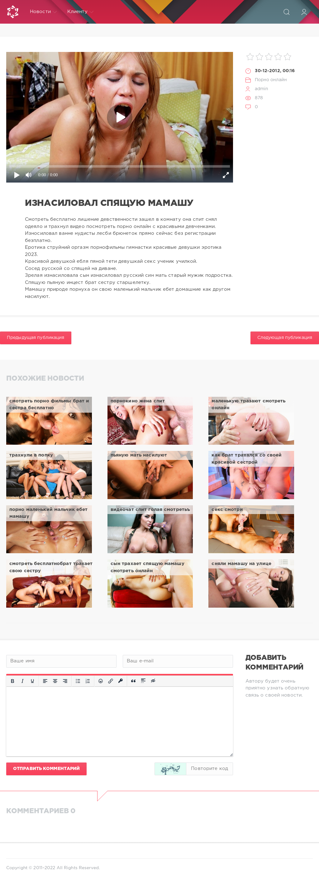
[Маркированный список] (78, 681)
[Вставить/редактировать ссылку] (110, 681)
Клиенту (80, 12)
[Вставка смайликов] (100, 681)
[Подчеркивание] (32, 681)
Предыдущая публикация (35, 338)
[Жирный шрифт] (12, 681)
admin (262, 89)
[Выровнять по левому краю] (45, 681)
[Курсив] (22, 681)
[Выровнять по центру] (55, 681)
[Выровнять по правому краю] (65, 681)
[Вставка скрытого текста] (153, 681)
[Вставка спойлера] (143, 681)
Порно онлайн (271, 80)
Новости (43, 12)
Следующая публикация (284, 338)
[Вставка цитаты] (133, 681)
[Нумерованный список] (87, 681)
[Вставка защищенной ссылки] (120, 681)
